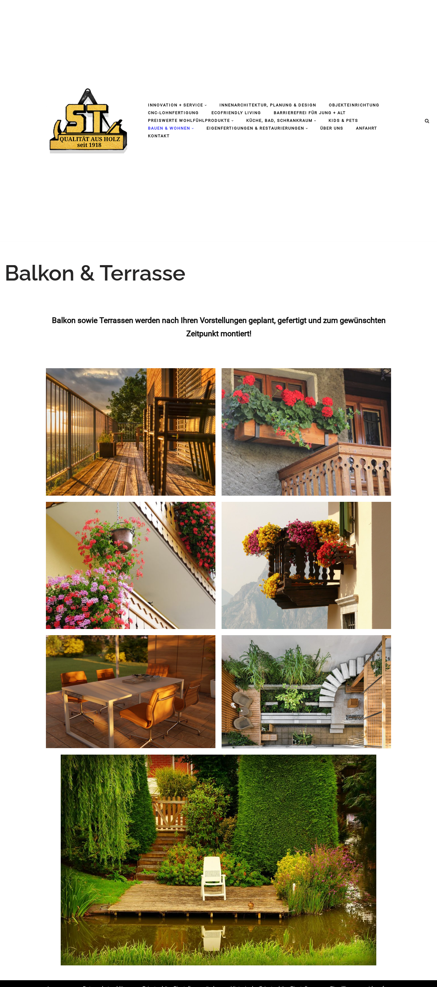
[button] (206, 105)
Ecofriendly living (236, 112)
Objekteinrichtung (354, 105)
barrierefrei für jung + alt (310, 112)
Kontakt (159, 136)
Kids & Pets (343, 120)
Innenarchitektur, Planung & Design (267, 105)
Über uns (331, 128)
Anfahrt (366, 128)
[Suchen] (427, 121)
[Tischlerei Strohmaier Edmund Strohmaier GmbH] (87, 119)
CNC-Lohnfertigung (173, 112)
